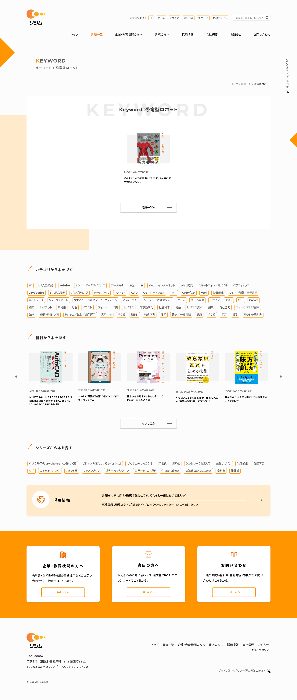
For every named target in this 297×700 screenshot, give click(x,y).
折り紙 (121, 315)
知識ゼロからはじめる (198, 471)
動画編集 (218, 293)
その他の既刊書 (253, 315)
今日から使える (170, 471)
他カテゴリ (219, 17)
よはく (228, 301)
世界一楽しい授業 (145, 471)
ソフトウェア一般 (58, 301)
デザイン (174, 17)
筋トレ (134, 315)
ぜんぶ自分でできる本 (140, 464)
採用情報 (187, 35)
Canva (253, 301)
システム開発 (57, 293)
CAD (134, 293)
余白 (240, 301)
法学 (31, 315)
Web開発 (187, 286)
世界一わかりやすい (117, 471)
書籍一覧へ (148, 208)
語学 (235, 315)
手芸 (224, 315)
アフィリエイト (130, 301)
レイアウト (46, 308)
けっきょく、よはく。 (50, 471)
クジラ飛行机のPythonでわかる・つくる (52, 464)
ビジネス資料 (194, 308)
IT (151, 17)
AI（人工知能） (46, 286)
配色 (74, 308)
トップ (74, 35)
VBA (204, 293)
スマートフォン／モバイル (213, 286)
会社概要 (212, 35)
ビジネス (188, 17)
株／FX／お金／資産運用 (80, 315)
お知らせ (235, 35)
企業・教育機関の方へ (128, 35)
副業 (211, 308)
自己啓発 (224, 308)
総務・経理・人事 (49, 315)
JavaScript (36, 293)
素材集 (62, 308)
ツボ (31, 471)
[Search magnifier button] (267, 18)
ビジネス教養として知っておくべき (101, 464)
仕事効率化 (146, 308)
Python (120, 293)
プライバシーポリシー (231, 672)
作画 (115, 308)
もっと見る (148, 424)
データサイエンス (95, 286)
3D (78, 286)
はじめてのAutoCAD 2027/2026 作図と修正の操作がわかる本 (50, 402)
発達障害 (149, 315)
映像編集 (242, 464)
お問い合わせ (262, 35)
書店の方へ (162, 35)
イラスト (87, 308)
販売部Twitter (257, 672)
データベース (101, 293)
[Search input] (250, 18)
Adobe (65, 286)
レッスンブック (91, 471)
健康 (199, 315)
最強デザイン (223, 464)
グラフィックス (241, 286)
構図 (31, 308)
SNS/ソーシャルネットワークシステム (95, 301)
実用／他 (203, 17)
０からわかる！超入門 (198, 464)
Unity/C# (188, 293)
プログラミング (79, 293)
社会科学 (164, 308)
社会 (178, 308)
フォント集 (72, 471)
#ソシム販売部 (287, 75)
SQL (132, 286)
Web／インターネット (162, 286)
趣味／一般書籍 (181, 315)
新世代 (162, 464)
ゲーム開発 (197, 301)
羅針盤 (235, 471)
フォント (102, 308)
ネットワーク (36, 301)
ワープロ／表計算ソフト (158, 301)
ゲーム (161, 17)
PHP (173, 293)
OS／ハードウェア (154, 293)
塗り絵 (211, 315)
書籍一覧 (96, 35)
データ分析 (117, 286)
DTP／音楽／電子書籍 (243, 293)
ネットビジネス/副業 (247, 308)
